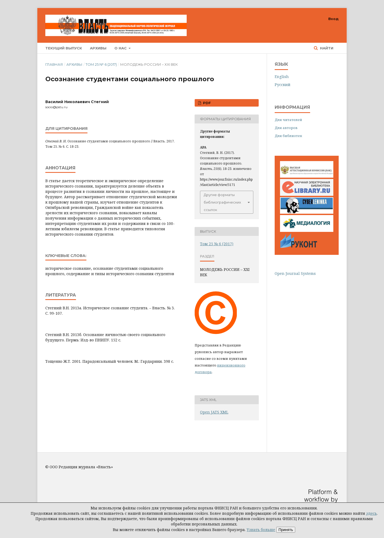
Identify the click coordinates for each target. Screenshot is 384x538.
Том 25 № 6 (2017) (101, 64)
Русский (282, 84)
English (282, 76)
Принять (285, 530)
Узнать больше (261, 529)
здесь (371, 513)
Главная (54, 64)
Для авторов (286, 127)
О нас (121, 48)
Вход (333, 19)
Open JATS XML (214, 412)
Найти (326, 48)
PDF (206, 103)
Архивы (98, 48)
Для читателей (288, 119)
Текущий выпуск (63, 48)
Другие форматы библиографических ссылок (222, 202)
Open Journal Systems (295, 273)
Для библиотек (288, 135)
